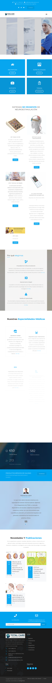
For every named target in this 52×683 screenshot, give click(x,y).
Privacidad (9, 670)
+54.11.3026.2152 (12, 651)
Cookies (44, 678)
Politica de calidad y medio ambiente (34, 678)
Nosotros (30, 638)
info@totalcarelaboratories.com (15, 657)
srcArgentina (22, 680)
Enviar (43, 624)
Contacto (31, 7)
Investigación (31, 647)
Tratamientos (31, 640)
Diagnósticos (31, 645)
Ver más (43, 272)
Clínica (30, 643)
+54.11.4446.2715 (12, 648)
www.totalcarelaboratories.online (15, 660)
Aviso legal (9, 668)
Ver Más (29, 288)
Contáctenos (42, 473)
